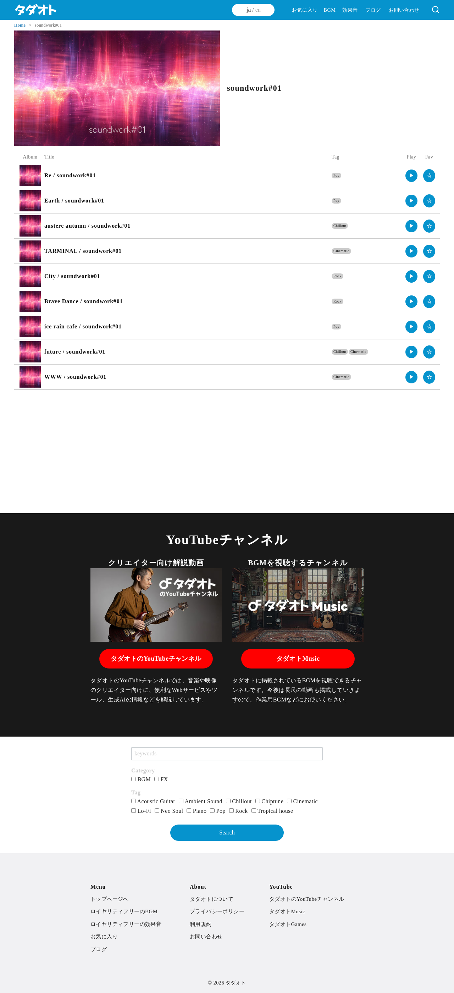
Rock (337, 276)
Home (20, 25)
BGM (329, 10)
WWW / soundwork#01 (75, 377)
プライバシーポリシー (217, 911)
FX (161, 779)
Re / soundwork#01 (70, 175)
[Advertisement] (227, 446)
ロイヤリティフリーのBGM (123, 911)
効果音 (350, 10)
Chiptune (269, 801)
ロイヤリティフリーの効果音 (125, 924)
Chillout (339, 226)
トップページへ (109, 899)
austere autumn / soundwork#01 (87, 226)
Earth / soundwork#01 (74, 201)
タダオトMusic (298, 658)
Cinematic (341, 251)
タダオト (236, 983)
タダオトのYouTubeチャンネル (156, 658)
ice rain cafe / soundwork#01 (83, 326)
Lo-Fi (141, 811)
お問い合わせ (404, 10)
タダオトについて (211, 899)
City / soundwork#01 (72, 276)
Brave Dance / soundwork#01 (83, 301)
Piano (196, 811)
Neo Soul (169, 811)
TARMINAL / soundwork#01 (83, 251)
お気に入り (304, 10)
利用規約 (201, 924)
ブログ (373, 10)
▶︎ (411, 175)
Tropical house (272, 811)
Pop (336, 175)
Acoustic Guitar (153, 801)
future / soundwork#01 (74, 352)
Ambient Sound (200, 801)
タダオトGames (287, 924)
